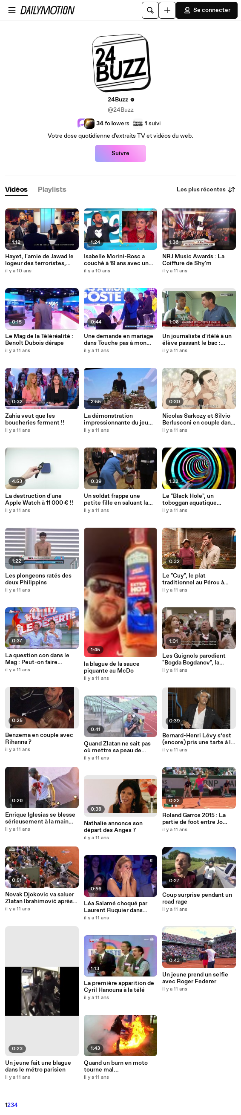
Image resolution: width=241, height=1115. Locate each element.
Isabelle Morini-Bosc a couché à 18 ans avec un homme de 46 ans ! (116, 260)
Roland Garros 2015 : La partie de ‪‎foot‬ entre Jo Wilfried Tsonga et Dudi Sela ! (194, 819)
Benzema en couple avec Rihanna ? (39, 738)
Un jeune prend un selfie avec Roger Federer (195, 978)
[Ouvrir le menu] (12, 10)
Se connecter (206, 10)
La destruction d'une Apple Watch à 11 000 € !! (39, 499)
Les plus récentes (206, 189)
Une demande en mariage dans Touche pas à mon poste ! (118, 340)
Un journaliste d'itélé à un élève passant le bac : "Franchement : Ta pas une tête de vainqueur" (198, 340)
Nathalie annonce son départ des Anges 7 (113, 827)
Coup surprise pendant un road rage (197, 898)
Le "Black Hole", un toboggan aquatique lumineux (189, 499)
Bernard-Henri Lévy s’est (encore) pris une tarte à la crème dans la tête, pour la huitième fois (198, 739)
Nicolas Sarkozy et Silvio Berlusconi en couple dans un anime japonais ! (198, 419)
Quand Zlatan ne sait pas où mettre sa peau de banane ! (117, 747)
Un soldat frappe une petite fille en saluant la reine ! (116, 499)
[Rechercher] (150, 10)
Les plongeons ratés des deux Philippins (38, 579)
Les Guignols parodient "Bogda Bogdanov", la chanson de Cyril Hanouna (197, 659)
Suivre (120, 153)
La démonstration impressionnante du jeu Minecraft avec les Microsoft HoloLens (116, 419)
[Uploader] (167, 10)
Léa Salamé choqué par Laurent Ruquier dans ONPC (115, 907)
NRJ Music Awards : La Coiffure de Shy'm (193, 260)
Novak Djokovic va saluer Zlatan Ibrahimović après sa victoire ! (39, 898)
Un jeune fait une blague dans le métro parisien (38, 1066)
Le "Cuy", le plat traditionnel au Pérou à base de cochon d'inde (193, 579)
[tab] (16, 190)
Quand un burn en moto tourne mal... (116, 1066)
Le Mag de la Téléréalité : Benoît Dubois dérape (39, 340)
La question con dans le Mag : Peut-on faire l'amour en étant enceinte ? (40, 659)
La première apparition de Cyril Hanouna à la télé (119, 987)
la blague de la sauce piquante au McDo (112, 667)
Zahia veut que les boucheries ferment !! (34, 419)
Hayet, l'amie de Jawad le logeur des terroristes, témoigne (39, 260)
